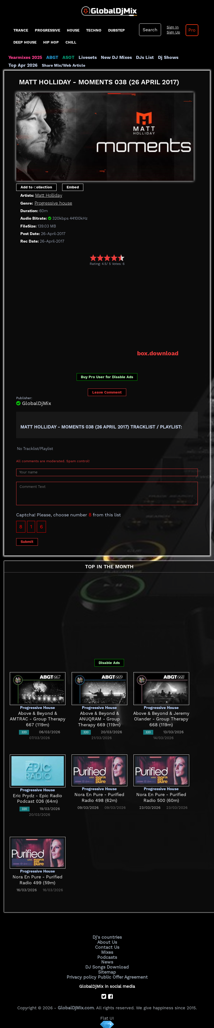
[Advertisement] (115, 308)
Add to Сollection (36, 187)
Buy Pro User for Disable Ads (107, 376)
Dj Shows (162, 57)
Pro (190, 30)
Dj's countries (107, 936)
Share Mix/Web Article (30, 65)
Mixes (107, 950)
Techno (93, 30)
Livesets (85, 57)
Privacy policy (82, 974)
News (107, 960)
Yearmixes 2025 (24, 57)
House (73, 30)
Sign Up (172, 32)
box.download (158, 353)
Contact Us (107, 945)
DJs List (140, 57)
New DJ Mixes (112, 57)
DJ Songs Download (107, 964)
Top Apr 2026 (189, 57)
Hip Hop (51, 42)
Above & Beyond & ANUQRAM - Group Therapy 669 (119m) (99, 718)
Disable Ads (109, 662)
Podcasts (107, 955)
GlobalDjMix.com (76, 1004)
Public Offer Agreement (121, 974)
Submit (27, 541)
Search (150, 29)
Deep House (25, 42)
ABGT (51, 57)
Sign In (171, 27)
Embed (73, 187)
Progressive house (53, 203)
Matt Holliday (48, 195)
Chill (70, 42)
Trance (20, 30)
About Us (107, 941)
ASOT (66, 57)
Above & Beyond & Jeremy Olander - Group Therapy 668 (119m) (161, 718)
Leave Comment (107, 392)
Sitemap (107, 969)
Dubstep (116, 30)
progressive (47, 30)
